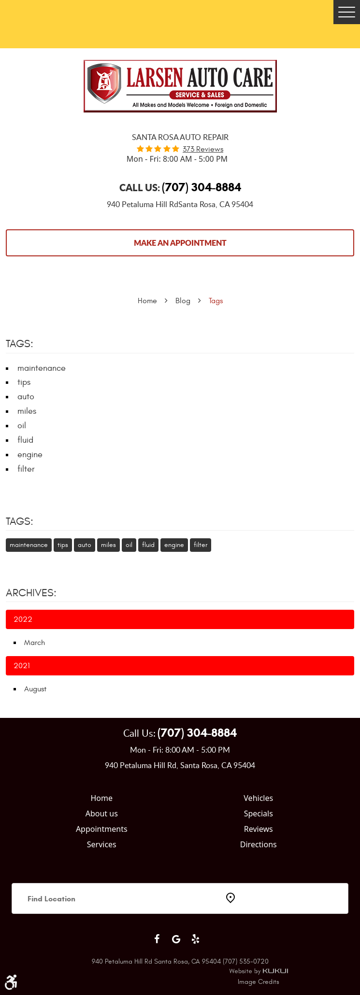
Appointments (102, 829)
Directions (258, 844)
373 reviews (203, 149)
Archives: (31, 593)
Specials (258, 813)
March (34, 642)
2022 (23, 619)
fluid (25, 440)
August (35, 689)
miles (26, 411)
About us (102, 813)
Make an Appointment (180, 242)
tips (23, 382)
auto (25, 397)
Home (147, 300)
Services (101, 844)
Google (176, 939)
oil (21, 425)
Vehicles (258, 798)
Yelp (195, 939)
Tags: (19, 521)
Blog (182, 300)
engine (30, 454)
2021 (22, 665)
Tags (216, 300)
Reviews (258, 829)
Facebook (157, 939)
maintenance (41, 368)
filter (26, 469)
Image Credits (258, 982)
